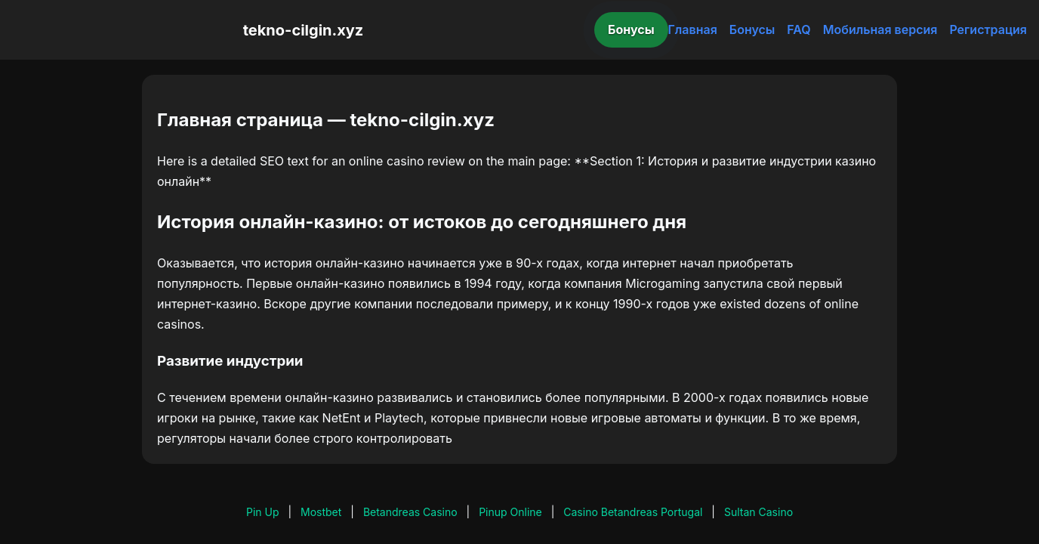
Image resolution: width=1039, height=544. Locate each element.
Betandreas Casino (410, 511)
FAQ (798, 29)
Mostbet (321, 511)
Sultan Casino (758, 511)
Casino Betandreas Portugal (632, 511)
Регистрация (988, 29)
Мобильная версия (880, 29)
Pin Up (262, 511)
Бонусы (631, 29)
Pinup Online (510, 511)
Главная (692, 29)
